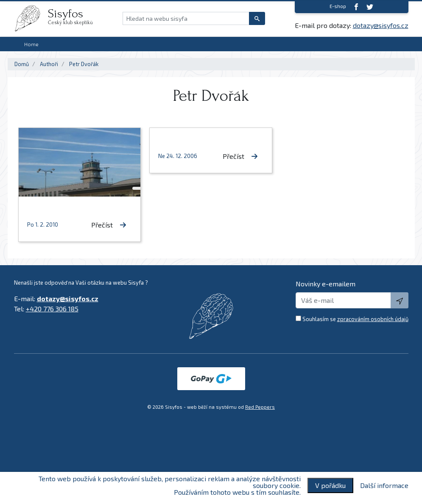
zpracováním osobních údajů (372, 319)
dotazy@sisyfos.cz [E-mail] (380, 25)
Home (31, 44)
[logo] (31, 18)
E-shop (338, 6)
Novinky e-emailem (325, 284)
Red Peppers (260, 407)
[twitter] (370, 6)
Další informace (384, 485)
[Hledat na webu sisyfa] (186, 18)
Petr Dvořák (83, 64)
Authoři (49, 64)
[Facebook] (356, 6)
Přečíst (108, 225)
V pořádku (330, 485)
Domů (21, 64)
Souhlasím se (355, 319)
